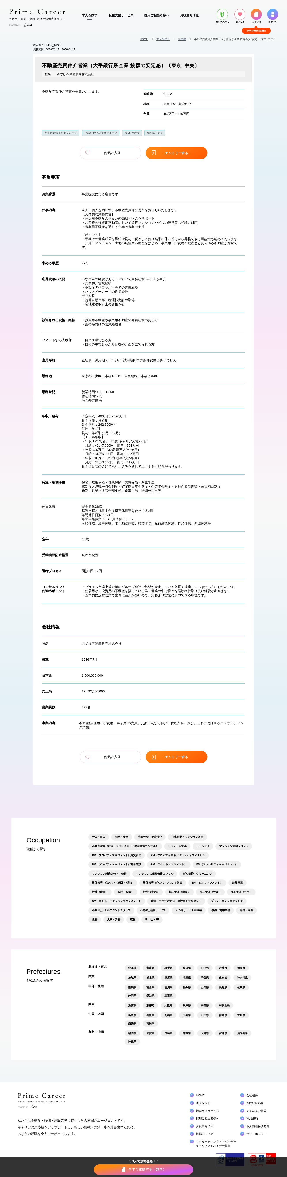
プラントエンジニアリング (227, 901)
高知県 (150, 1023)
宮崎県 (223, 1033)
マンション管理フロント (233, 845)
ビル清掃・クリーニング (197, 873)
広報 (132, 919)
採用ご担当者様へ (156, 15)
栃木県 (150, 977)
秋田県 (187, 968)
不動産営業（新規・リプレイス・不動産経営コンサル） (125, 845)
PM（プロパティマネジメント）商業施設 (116, 864)
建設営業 (237, 882)
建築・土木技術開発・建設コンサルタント (176, 901)
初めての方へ (222, 16)
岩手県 (168, 968)
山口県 (205, 1015)
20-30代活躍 (132, 132)
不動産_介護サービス (153, 910)
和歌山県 (224, 1005)
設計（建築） (100, 891)
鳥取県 (132, 1015)
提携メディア (204, 1134)
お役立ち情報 (189, 15)
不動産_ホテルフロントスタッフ (111, 910)
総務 (94, 919)
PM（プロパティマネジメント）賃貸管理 (116, 855)
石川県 (168, 987)
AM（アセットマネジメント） (169, 864)
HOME (144, 39)
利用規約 (252, 1118)
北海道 (132, 968)
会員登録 (256, 16)
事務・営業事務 (220, 910)
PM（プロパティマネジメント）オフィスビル (178, 855)
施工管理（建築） (179, 891)
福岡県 (132, 1033)
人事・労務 (113, 919)
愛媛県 (132, 1023)
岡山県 (168, 1015)
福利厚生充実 (155, 132)
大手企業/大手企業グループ (60, 132)
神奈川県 (242, 977)
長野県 (223, 987)
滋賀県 (132, 1005)
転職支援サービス (121, 15)
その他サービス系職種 (188, 910)
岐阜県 (241, 987)
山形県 (205, 968)
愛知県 (150, 995)
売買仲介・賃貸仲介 (177, 104)
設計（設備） (126, 891)
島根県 (150, 1015)
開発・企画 (121, 836)
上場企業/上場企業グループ (101, 132)
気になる (239, 16)
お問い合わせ (255, 1103)
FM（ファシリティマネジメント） (216, 864)
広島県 (187, 1015)
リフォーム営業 (177, 845)
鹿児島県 (242, 1033)
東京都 (182, 39)
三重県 (168, 995)
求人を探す (89, 15)
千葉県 (205, 977)
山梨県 (205, 987)
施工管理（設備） (210, 891)
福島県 (241, 968)
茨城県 (132, 977)
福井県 (187, 987)
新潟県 (132, 987)
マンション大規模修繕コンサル (154, 873)
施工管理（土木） (241, 891)
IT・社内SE (152, 919)
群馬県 (168, 977)
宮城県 (223, 968)
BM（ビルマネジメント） (207, 882)
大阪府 (168, 1005)
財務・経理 (246, 910)
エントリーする (174, 153)
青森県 (150, 968)
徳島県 (223, 1015)
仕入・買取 (98, 836)
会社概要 (252, 1095)
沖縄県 (132, 1041)
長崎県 (168, 1033)
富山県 (150, 987)
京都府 (150, 1005)
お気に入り (113, 153)
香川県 (241, 1015)
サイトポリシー (256, 1134)
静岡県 (132, 995)
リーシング (203, 845)
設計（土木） (151, 891)
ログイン (272, 16)
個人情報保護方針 (257, 1126)
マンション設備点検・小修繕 (109, 873)
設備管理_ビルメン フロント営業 (162, 882)
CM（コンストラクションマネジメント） (116, 901)
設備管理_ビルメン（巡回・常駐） (112, 882)
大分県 (205, 1033)
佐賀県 (150, 1033)
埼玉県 (187, 977)
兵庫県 (187, 1005)
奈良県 (205, 1005)
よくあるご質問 (256, 1110)
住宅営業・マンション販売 (187, 836)
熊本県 (187, 1033)
